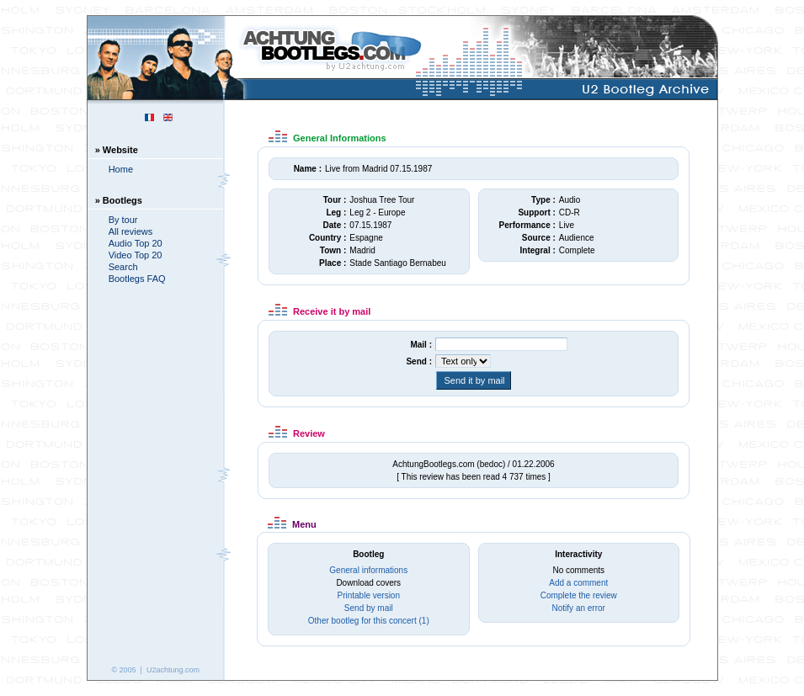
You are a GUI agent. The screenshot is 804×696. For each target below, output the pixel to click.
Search (123, 267)
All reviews (131, 231)
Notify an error (578, 608)
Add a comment (578, 582)
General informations (368, 570)
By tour (123, 220)
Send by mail (368, 608)
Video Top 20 (135, 255)
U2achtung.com (173, 670)
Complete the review (578, 595)
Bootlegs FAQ (137, 279)
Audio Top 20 (135, 243)
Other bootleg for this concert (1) (368, 620)
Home (121, 169)
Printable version (369, 595)
